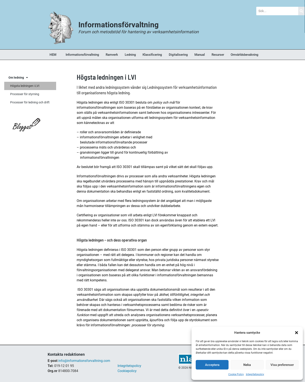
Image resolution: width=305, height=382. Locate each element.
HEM (53, 55)
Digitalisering (178, 55)
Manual (199, 55)
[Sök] (301, 11)
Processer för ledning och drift (30, 102)
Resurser (218, 55)
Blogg (55, 3)
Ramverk (112, 55)
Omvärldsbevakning (244, 55)
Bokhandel (199, 3)
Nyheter (102, 3)
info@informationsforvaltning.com (84, 361)
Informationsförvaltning (82, 55)
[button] (296, 333)
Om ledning (18, 77)
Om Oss (249, 3)
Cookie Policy (236, 374)
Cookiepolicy (127, 371)
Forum (149, 3)
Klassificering (152, 55)
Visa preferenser (282, 365)
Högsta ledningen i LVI (24, 86)
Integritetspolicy (255, 374)
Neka (247, 365)
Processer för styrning (24, 94)
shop (182, 373)
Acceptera (212, 365)
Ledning (130, 55)
